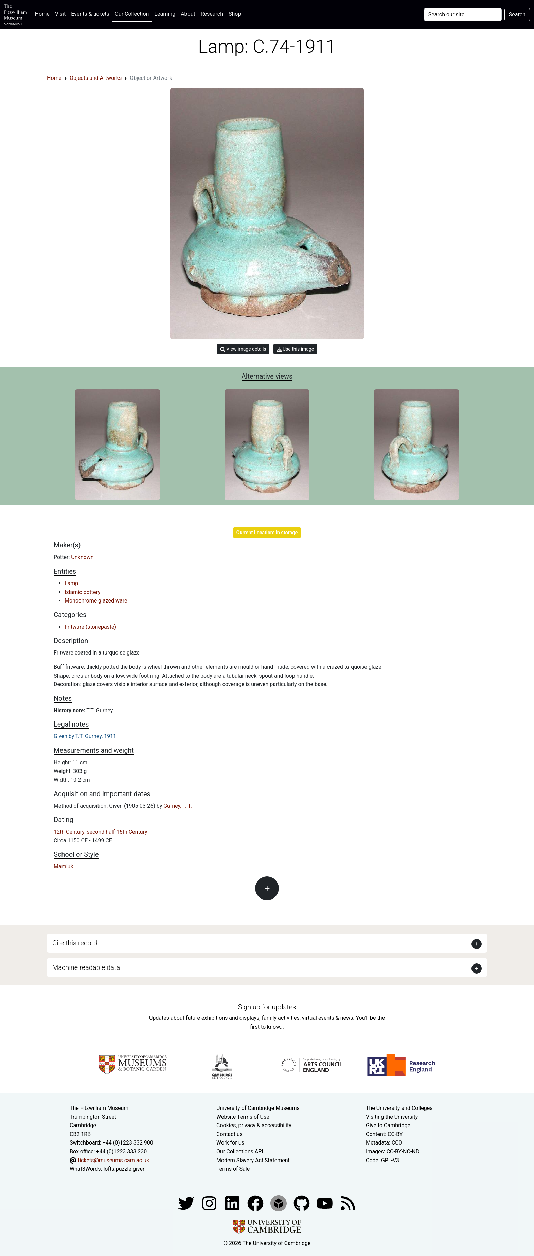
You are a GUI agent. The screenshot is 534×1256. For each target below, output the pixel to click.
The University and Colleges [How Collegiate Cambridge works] (399, 1108)
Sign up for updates (267, 1007)
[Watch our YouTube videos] (325, 1203)
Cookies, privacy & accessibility (253, 1125)
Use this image (295, 349)
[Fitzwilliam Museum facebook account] (233, 1203)
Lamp (71, 583)
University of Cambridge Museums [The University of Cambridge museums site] (258, 1108)
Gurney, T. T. (177, 806)
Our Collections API (239, 1151)
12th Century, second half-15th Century (100, 831)
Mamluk (63, 866)
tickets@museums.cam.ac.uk (113, 1160)
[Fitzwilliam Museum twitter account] (186, 1203)
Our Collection (132, 14)
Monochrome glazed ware (96, 600)
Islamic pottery (83, 592)
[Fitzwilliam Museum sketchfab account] (279, 1203)
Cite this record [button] (74, 943)
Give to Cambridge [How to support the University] (388, 1125)
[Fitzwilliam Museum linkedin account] (256, 1203)
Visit (60, 14)
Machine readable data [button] (86, 967)
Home (43, 13)
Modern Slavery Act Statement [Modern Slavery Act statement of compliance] (253, 1160)
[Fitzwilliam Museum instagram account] (209, 1203)
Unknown (82, 557)
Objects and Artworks (96, 78)
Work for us (230, 1142)
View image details (243, 349)
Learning (164, 14)
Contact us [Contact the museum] (229, 1134)
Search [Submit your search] (517, 14)
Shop (235, 14)
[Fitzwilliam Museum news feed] (348, 1203)
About (188, 14)
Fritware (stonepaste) (90, 627)
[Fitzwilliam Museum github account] (302, 1203)
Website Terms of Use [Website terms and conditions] (242, 1117)
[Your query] (463, 14)
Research (212, 14)
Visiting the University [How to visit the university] (392, 1117)
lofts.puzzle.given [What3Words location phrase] (124, 1169)
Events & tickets (90, 14)
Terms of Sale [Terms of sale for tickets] (233, 1169)
